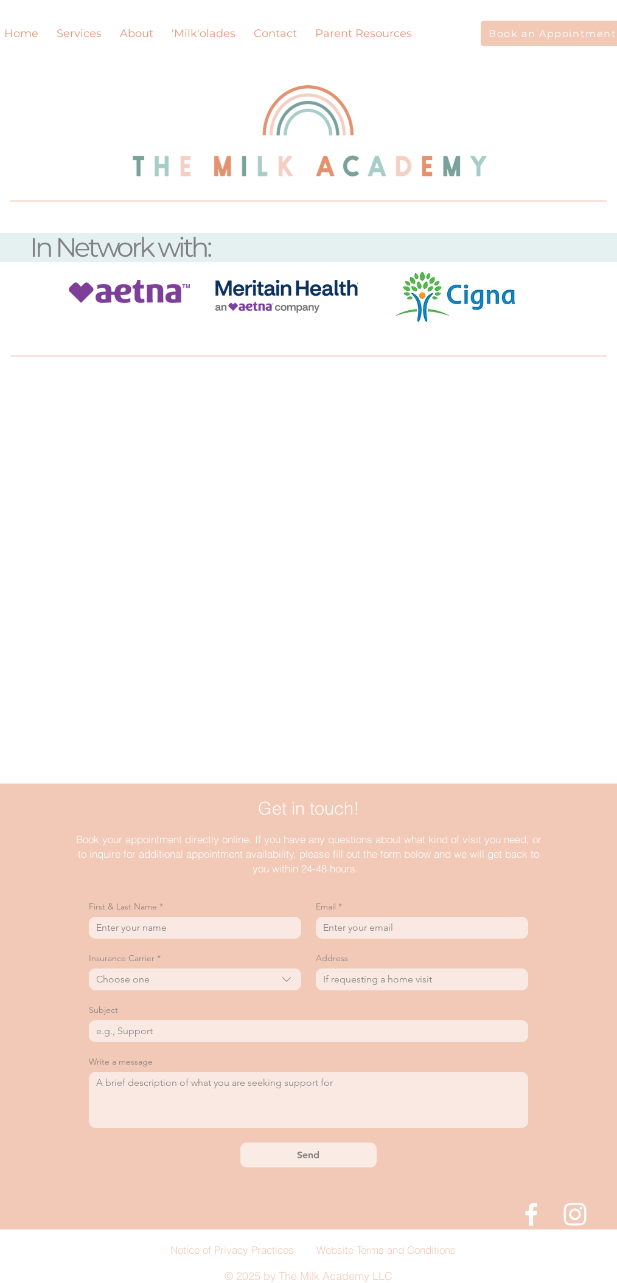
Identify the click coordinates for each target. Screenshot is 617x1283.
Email (329, 907)
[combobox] (195, 979)
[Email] (418, 928)
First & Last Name (126, 907)
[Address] (418, 979)
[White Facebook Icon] (531, 1214)
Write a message (121, 1062)
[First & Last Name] (191, 928)
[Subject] (305, 1031)
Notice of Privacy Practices (232, 1249)
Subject (103, 1010)
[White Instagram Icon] (575, 1214)
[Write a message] (308, 1100)
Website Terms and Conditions (386, 1249)
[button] (136, 33)
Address (332, 958)
